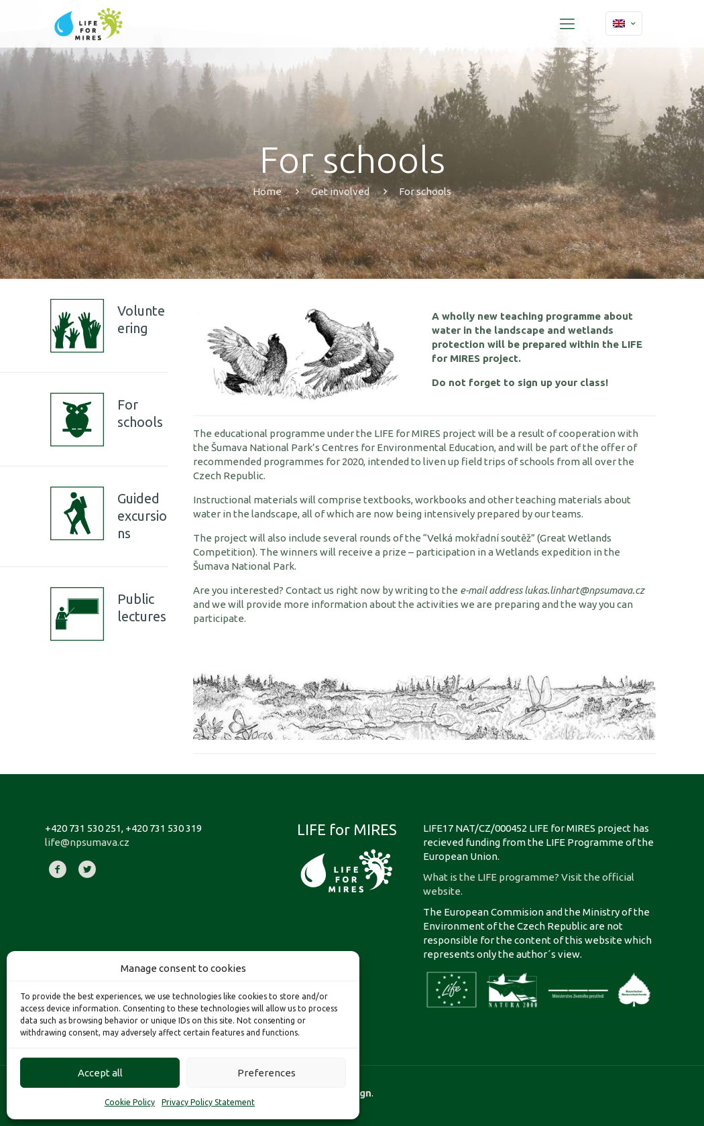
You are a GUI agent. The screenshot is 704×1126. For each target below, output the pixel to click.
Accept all (100, 1072)
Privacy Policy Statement (208, 1102)
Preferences (266, 1072)
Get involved (340, 191)
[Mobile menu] (567, 23)
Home (267, 191)
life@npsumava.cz (87, 842)
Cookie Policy (130, 1102)
